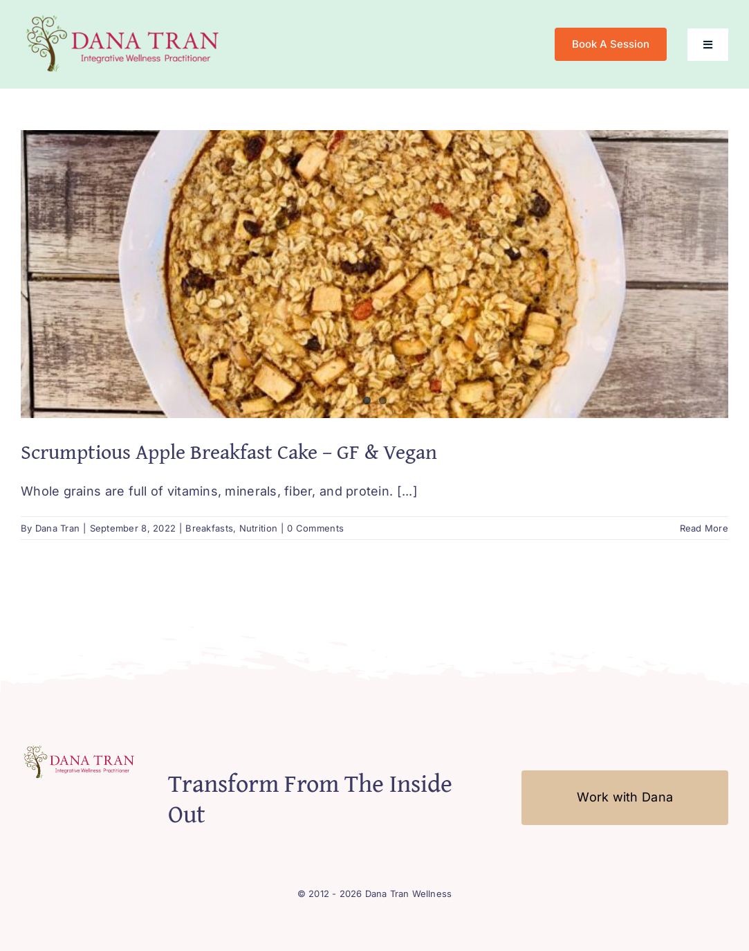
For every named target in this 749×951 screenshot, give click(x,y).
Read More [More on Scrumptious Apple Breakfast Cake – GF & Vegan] (704, 528)
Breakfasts (209, 528)
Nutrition (258, 528)
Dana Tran (57, 528)
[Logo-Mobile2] (124, 16)
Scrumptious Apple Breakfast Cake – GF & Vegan (229, 451)
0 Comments (315, 528)
